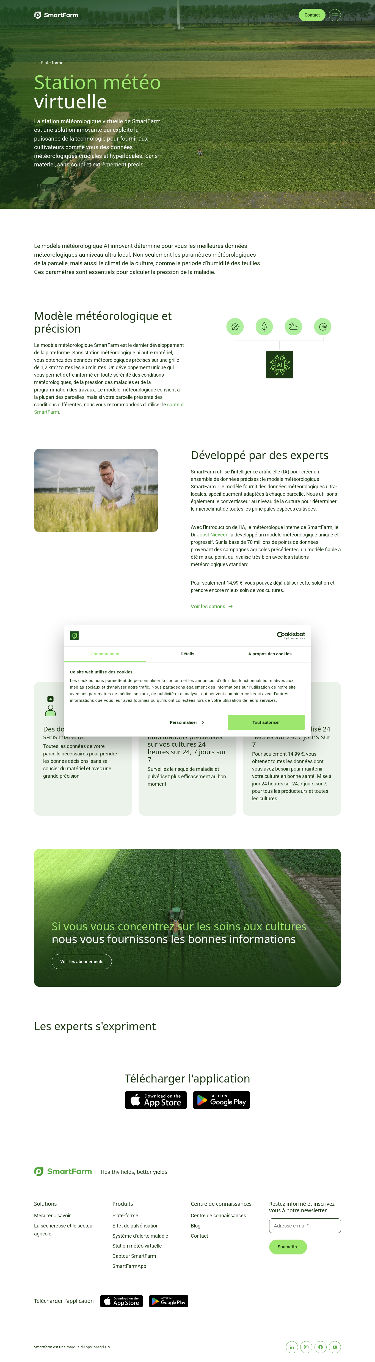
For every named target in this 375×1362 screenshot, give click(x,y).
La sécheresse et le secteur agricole (64, 1230)
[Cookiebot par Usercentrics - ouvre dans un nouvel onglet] (281, 636)
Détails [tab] (187, 653)
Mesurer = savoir (52, 1215)
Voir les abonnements (81, 961)
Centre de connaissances (218, 1215)
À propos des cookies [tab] (270, 653)
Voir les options (208, 606)
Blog (195, 1226)
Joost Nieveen (212, 535)
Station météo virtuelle (137, 1246)
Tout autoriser (266, 722)
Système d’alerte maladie (140, 1236)
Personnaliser (187, 722)
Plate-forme (52, 63)
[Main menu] (335, 15)
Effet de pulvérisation (135, 1226)
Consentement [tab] (104, 653)
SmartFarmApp (129, 1266)
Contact (312, 15)
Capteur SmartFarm (134, 1256)
